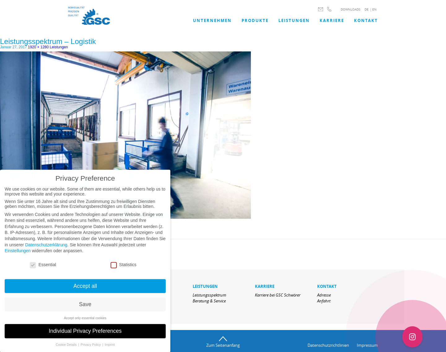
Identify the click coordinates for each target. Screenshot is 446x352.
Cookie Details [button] (67, 349)
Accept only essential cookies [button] (85, 322)
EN (374, 9)
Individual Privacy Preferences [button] (85, 335)
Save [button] (85, 308)
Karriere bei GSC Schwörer (277, 295)
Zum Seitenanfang (223, 345)
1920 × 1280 (38, 47)
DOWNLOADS (350, 9)
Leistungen (59, 47)
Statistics (124, 268)
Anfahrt (323, 301)
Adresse (324, 295)
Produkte (255, 20)
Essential (43, 268)
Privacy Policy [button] (91, 349)
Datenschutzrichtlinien (328, 345)
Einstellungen (18, 255)
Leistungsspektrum (209, 295)
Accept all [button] (85, 290)
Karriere (332, 20)
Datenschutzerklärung (46, 248)
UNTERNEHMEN (212, 20)
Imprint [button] (110, 349)
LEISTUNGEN (294, 20)
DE (367, 9)
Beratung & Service (209, 301)
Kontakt (366, 20)
